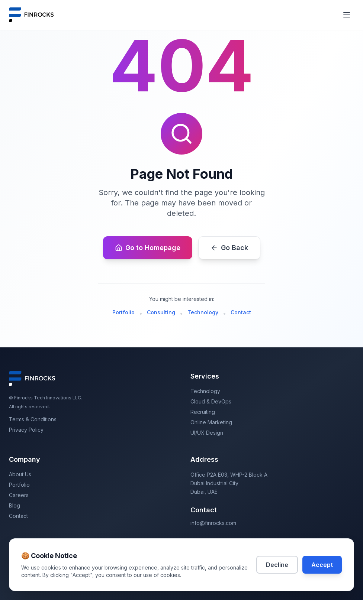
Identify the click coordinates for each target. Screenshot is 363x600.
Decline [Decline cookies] (277, 564)
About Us (20, 474)
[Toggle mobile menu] (346, 14)
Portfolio (123, 312)
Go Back (229, 248)
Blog (14, 505)
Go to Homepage (147, 248)
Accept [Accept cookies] (322, 564)
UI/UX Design (206, 432)
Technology (202, 312)
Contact (241, 312)
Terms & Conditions (33, 419)
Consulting (161, 312)
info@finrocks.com (213, 523)
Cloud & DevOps (210, 401)
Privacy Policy (26, 430)
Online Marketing (211, 422)
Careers (19, 495)
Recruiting (202, 412)
